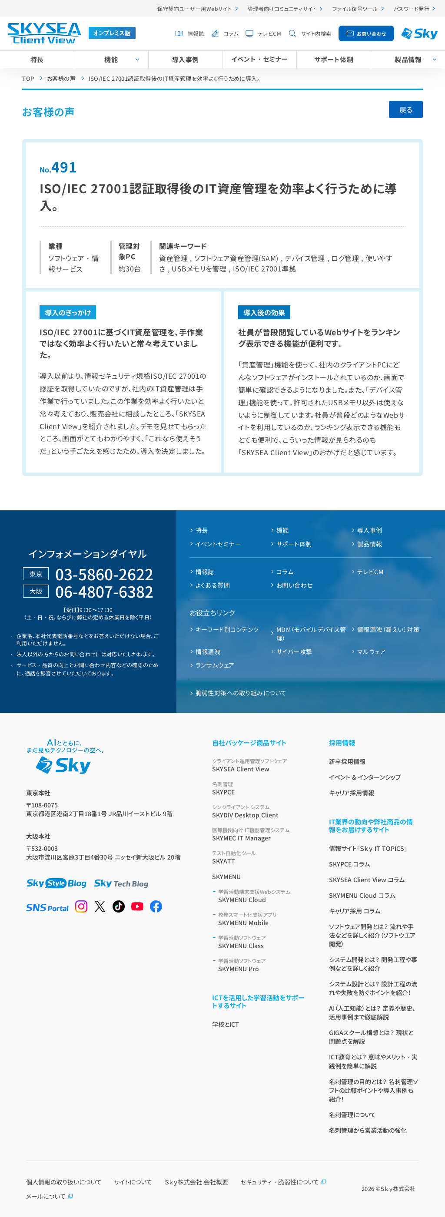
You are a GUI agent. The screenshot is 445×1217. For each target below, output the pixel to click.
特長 (37, 59)
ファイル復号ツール (355, 8)
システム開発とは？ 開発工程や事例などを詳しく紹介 (373, 963)
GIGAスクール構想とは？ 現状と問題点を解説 (371, 1036)
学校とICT (225, 1024)
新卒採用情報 (347, 761)
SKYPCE (260, 788)
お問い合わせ (371, 33)
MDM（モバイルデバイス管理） (311, 633)
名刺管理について (352, 1114)
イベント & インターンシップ (365, 777)
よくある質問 (213, 585)
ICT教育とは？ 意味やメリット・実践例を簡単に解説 (373, 1061)
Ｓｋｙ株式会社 (397, 1188)
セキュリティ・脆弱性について (283, 1181)
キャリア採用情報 (351, 792)
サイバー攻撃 (294, 651)
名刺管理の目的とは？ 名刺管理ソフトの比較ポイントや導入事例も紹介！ (373, 1090)
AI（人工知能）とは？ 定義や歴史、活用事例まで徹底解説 (372, 1012)
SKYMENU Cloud (263, 896)
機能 (111, 59)
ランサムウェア (215, 665)
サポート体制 (333, 59)
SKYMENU (226, 876)
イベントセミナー (218, 543)
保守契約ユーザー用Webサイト (194, 8)
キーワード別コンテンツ (227, 629)
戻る (405, 109)
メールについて (49, 1196)
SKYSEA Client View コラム (367, 879)
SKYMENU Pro (263, 965)
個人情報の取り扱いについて (64, 1181)
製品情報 (369, 543)
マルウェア (371, 651)
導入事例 (185, 59)
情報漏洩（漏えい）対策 (388, 629)
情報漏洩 (208, 651)
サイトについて (133, 1181)
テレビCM (269, 33)
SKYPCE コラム (349, 864)
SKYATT (260, 857)
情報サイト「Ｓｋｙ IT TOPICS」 (368, 848)
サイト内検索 (316, 33)
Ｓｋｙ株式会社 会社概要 (196, 1181)
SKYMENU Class (263, 942)
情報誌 (196, 33)
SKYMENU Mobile (263, 919)
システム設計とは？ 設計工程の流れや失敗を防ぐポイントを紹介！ (373, 988)
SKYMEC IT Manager (260, 834)
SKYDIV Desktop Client (260, 811)
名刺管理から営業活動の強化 (368, 1130)
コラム (231, 33)
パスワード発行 (411, 8)
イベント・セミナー (259, 58)
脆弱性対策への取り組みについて (241, 692)
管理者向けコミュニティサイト (282, 8)
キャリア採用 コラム (354, 910)
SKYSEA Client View (260, 765)
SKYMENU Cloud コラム (362, 895)
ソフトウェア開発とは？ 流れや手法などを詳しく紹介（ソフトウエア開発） (372, 935)
